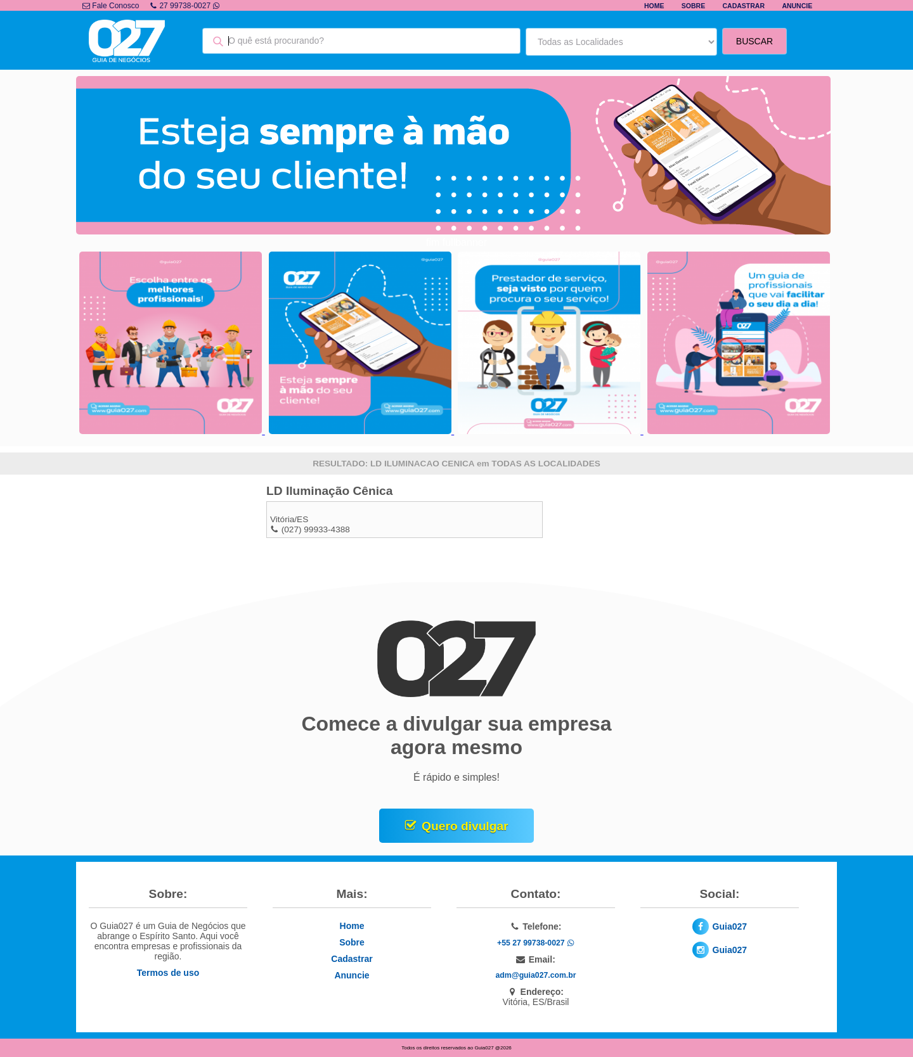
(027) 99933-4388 (316, 529)
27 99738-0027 (184, 5)
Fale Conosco (110, 5)
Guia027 (730, 926)
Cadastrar (744, 6)
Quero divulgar (465, 826)
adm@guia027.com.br (536, 975)
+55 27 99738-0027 (535, 942)
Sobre (693, 6)
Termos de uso (168, 973)
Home (654, 6)
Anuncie (797, 6)
